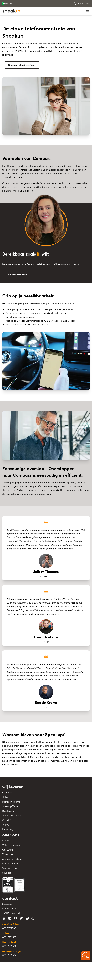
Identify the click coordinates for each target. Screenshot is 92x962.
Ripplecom (8, 810)
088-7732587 (81, 3)
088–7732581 (9, 946)
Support (6, 872)
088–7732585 (9, 937)
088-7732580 (9, 928)
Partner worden (10, 863)
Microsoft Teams (11, 801)
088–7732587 (9, 955)
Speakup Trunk (10, 806)
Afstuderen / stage (12, 858)
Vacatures (7, 854)
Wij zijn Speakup (11, 845)
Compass (7, 792)
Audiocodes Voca (11, 815)
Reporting (7, 829)
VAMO (5, 824)
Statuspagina (9, 868)
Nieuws (6, 840)
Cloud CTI (7, 820)
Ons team (7, 849)
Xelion (5, 797)
